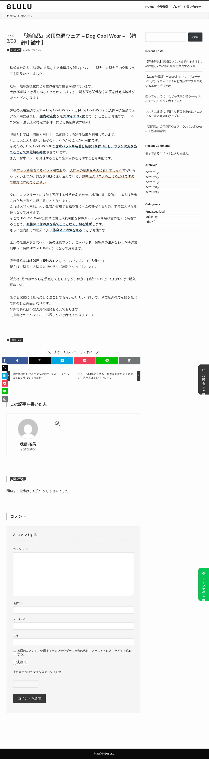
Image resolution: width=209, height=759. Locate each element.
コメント (20, 549)
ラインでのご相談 (203, 584)
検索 (195, 37)
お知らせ (15, 50)
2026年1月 (156, 174)
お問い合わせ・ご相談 (203, 379)
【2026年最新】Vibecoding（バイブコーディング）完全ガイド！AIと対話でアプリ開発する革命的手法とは (173, 81)
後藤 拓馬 (28, 444)
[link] (57, 423)
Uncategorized (159, 231)
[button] (17, 360)
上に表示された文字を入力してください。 (40, 672)
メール (19, 619)
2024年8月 (156, 199)
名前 (17, 603)
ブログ (154, 248)
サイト (17, 635)
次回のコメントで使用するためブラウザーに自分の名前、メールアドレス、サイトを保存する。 (74, 652)
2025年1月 (156, 191)
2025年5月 (156, 182)
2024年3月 (156, 208)
